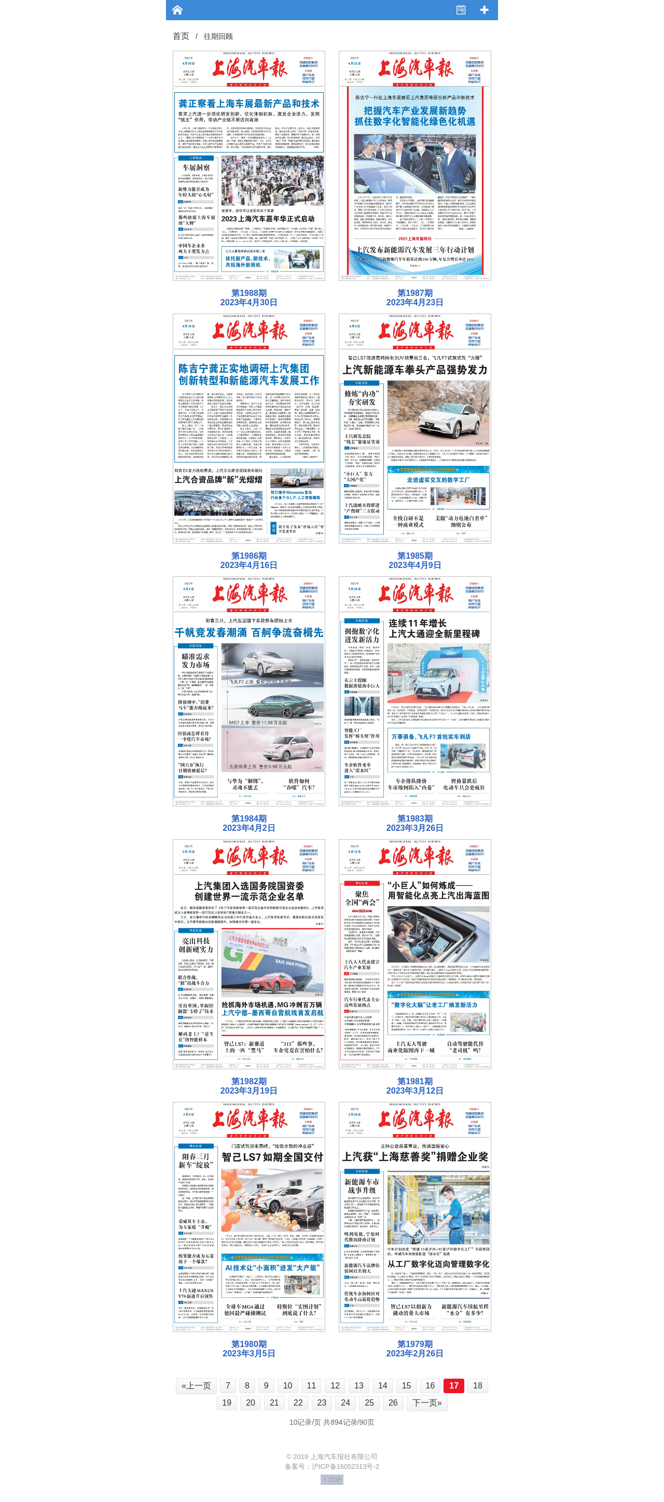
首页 (181, 36)
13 (359, 1385)
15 (406, 1385)
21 (274, 1402)
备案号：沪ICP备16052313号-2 (332, 1466)
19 (226, 1402)
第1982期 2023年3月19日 (249, 1086)
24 (345, 1402)
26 (393, 1402)
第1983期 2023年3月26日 (415, 823)
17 (454, 1385)
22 (298, 1402)
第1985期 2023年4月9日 (415, 560)
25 (369, 1402)
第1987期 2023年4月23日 (415, 298)
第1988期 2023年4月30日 (249, 298)
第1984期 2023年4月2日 (249, 823)
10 (288, 1385)
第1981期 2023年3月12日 (415, 1086)
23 (322, 1402)
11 (311, 1385)
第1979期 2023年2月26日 (415, 1349)
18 (477, 1385)
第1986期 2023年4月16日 (249, 560)
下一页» (427, 1402)
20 (250, 1402)
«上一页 (196, 1385)
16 (430, 1385)
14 (383, 1385)
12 (335, 1385)
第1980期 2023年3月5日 (249, 1349)
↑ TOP (332, 1479)
